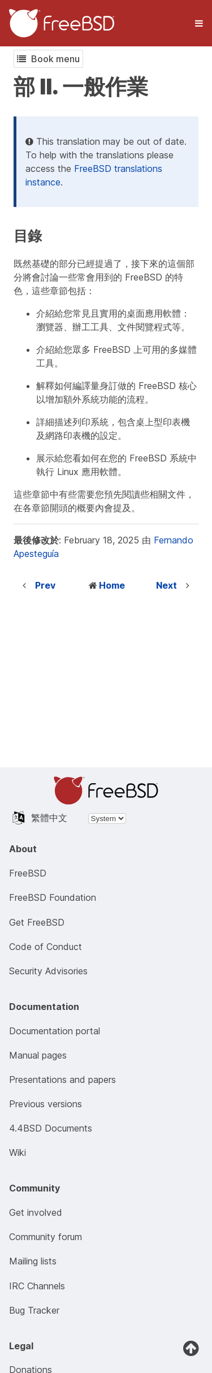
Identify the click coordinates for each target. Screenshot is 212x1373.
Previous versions (45, 1103)
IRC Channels (37, 1286)
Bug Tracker (34, 1310)
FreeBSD (27, 873)
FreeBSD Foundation (52, 897)
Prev (45, 585)
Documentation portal (54, 1031)
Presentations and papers (62, 1079)
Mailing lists (33, 1261)
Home (112, 585)
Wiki (17, 1152)
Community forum (45, 1236)
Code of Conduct (45, 946)
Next (166, 585)
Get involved (35, 1212)
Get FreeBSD (36, 922)
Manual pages (38, 1055)
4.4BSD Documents (50, 1128)
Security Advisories (48, 971)
